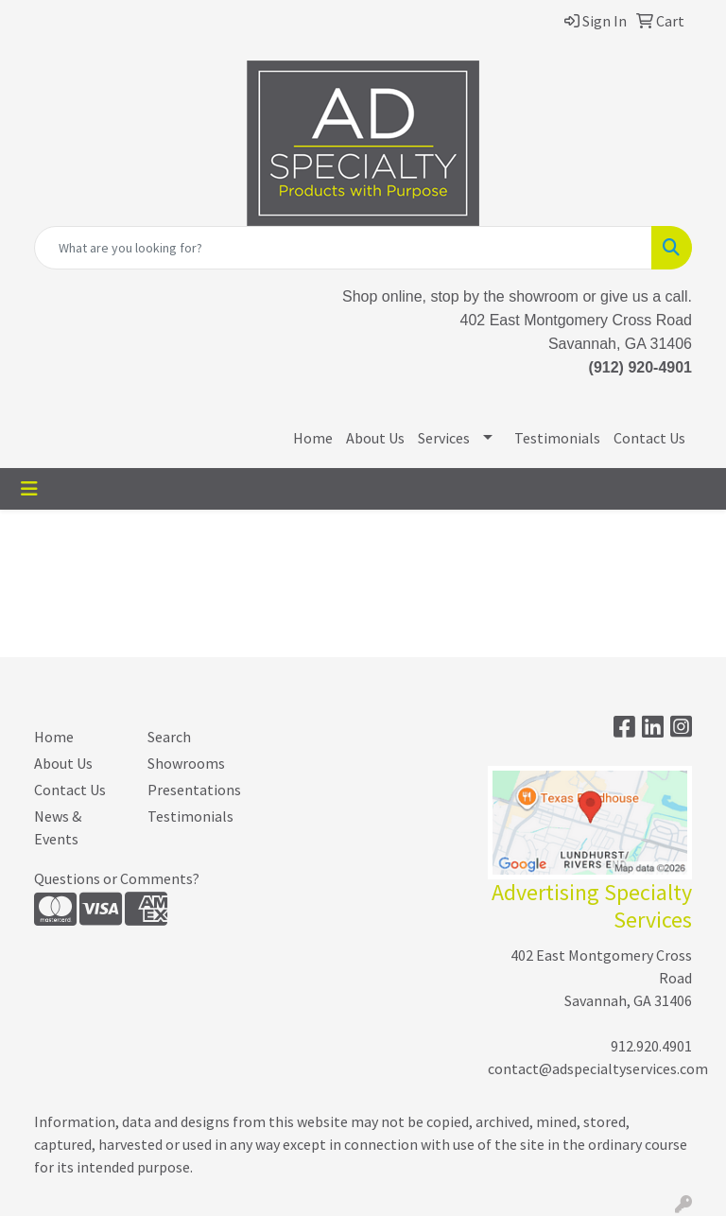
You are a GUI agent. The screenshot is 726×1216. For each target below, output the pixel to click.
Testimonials (557, 437)
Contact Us (649, 437)
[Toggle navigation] (29, 489)
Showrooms (186, 763)
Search (169, 736)
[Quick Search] (343, 247)
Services (444, 437)
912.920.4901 (651, 1045)
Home (313, 437)
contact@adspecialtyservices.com (598, 1068)
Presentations (192, 789)
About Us (375, 437)
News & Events (57, 827)
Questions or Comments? (116, 878)
